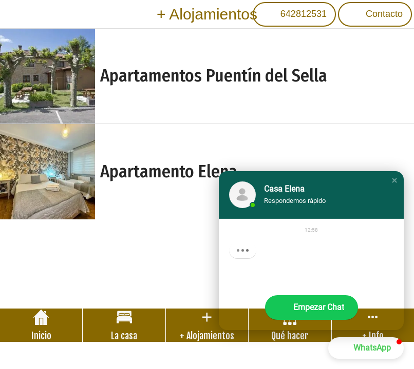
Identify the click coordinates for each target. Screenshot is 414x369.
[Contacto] (375, 14)
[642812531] (294, 14)
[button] (394, 180)
